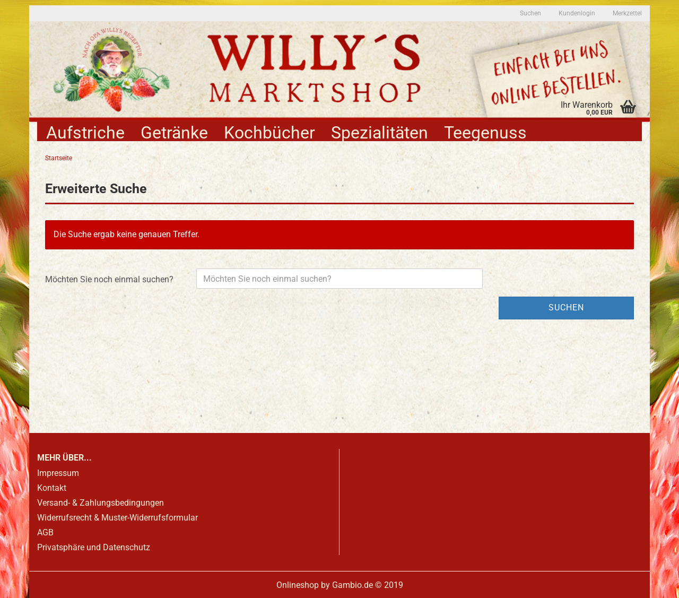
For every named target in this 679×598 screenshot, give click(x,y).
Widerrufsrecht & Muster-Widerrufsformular (117, 518)
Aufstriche (85, 132)
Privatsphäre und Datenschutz (93, 547)
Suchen (530, 13)
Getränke (174, 132)
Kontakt (51, 488)
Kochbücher (269, 132)
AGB (45, 532)
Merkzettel (626, 13)
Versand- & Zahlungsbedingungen (100, 503)
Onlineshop (297, 585)
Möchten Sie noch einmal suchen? (109, 279)
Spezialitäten (379, 132)
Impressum (58, 473)
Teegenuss (485, 132)
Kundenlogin (576, 13)
